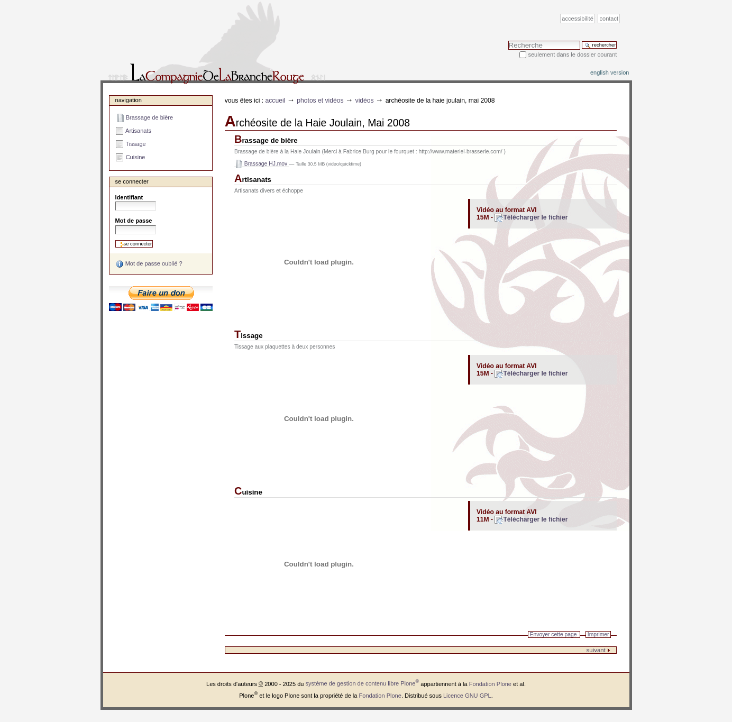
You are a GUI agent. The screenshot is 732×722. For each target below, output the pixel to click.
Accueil (276, 100)
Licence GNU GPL (467, 695)
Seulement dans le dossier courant (572, 54)
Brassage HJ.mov (261, 164)
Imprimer (598, 634)
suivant (598, 650)
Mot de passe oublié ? (148, 264)
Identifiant (129, 197)
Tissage (248, 336)
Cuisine (248, 492)
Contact (609, 18)
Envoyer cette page (553, 634)
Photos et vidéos (320, 100)
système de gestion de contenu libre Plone (362, 683)
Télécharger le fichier (535, 217)
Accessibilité (577, 18)
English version (609, 72)
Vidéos (364, 100)
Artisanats (252, 180)
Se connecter (132, 181)
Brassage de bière (266, 140)
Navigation (128, 100)
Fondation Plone (490, 683)
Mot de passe (133, 220)
